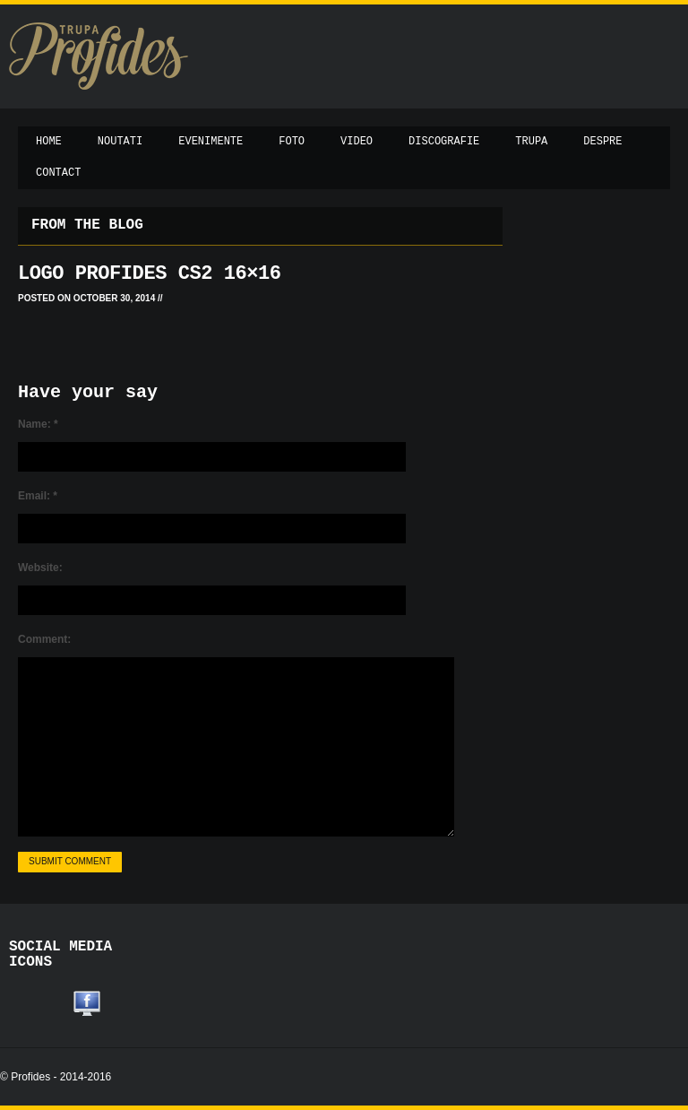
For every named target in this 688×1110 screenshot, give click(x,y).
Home (49, 141)
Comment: (44, 639)
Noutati (120, 141)
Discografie (443, 141)
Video (356, 141)
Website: (40, 567)
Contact (58, 173)
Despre (602, 141)
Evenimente (210, 141)
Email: (37, 496)
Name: (38, 424)
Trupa (531, 141)
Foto (292, 141)
